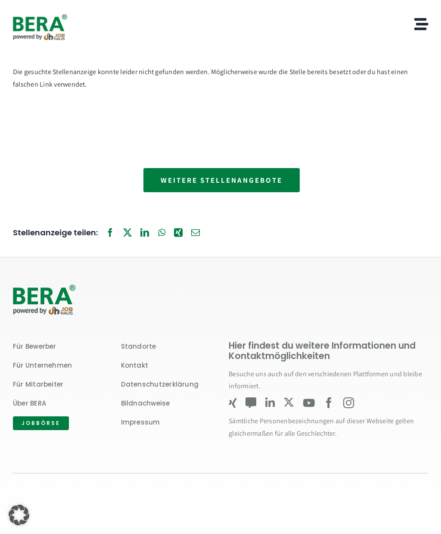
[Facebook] (110, 233)
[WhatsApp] (162, 233)
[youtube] (309, 402)
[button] (19, 515)
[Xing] (178, 233)
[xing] (233, 402)
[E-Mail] (195, 233)
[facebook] (328, 402)
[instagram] (348, 402)
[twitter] (288, 402)
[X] (127, 233)
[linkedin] (270, 402)
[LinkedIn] (144, 233)
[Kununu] (250, 402)
